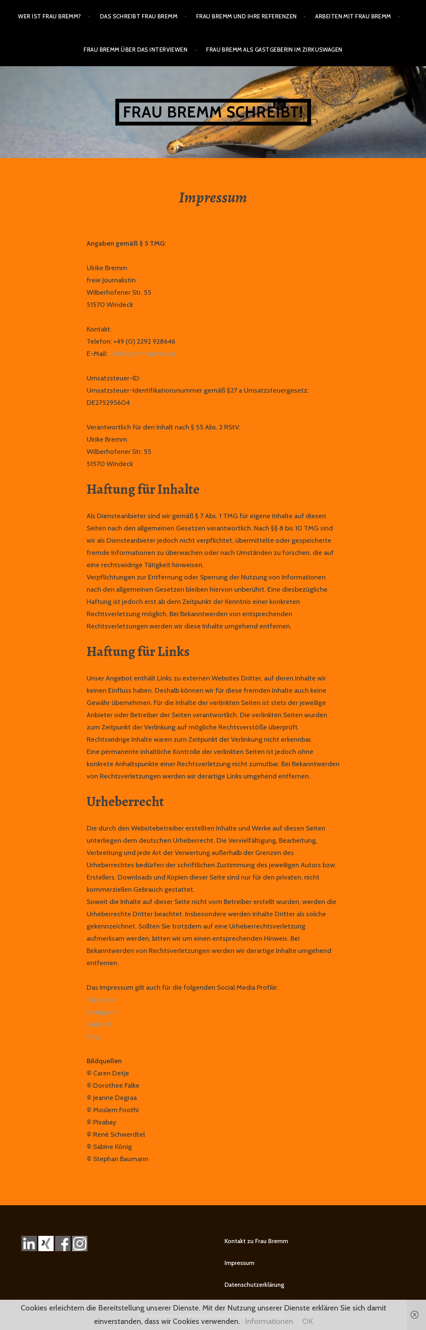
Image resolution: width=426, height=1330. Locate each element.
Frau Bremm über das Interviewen (135, 49)
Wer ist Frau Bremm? (49, 16)
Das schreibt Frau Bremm (138, 16)
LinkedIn (99, 1024)
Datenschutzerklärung (254, 1284)
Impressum (239, 1262)
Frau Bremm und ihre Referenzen (246, 16)
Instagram (102, 1012)
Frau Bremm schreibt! (213, 112)
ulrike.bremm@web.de (142, 353)
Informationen (269, 1321)
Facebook (101, 999)
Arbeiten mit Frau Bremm (353, 16)
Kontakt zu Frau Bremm (256, 1241)
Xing (93, 1036)
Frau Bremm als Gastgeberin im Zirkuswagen (274, 49)
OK (307, 1321)
